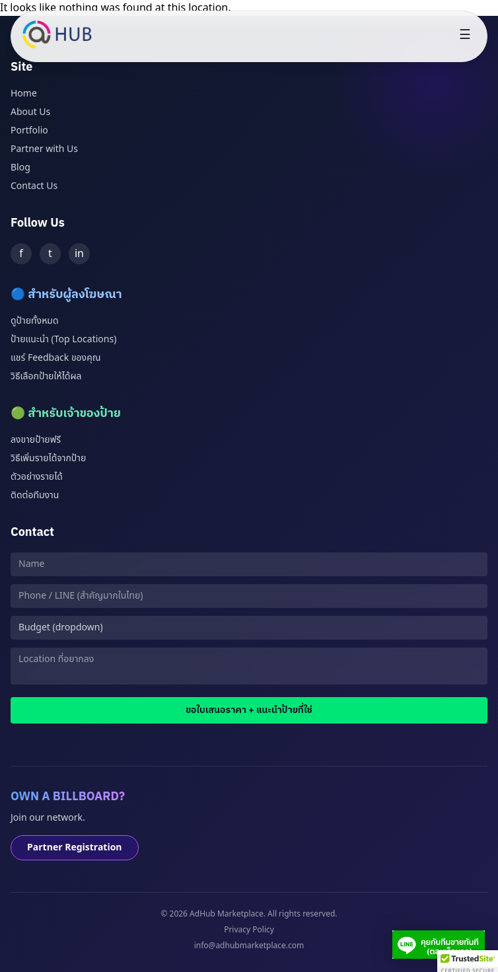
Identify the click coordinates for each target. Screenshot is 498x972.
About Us (30, 112)
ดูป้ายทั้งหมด (35, 321)
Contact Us (34, 186)
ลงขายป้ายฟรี (36, 440)
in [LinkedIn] (79, 254)
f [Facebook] (21, 254)
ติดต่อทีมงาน (35, 495)
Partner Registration (74, 847)
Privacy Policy (249, 929)
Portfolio (29, 130)
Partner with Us (44, 149)
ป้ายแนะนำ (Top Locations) (63, 339)
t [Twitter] (50, 254)
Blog (20, 167)
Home (24, 93)
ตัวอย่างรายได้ (37, 477)
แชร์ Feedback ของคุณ (55, 358)
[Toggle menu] (465, 36)
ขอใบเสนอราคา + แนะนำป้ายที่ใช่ (249, 710)
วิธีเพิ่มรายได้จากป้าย (48, 458)
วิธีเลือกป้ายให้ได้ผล (46, 376)
